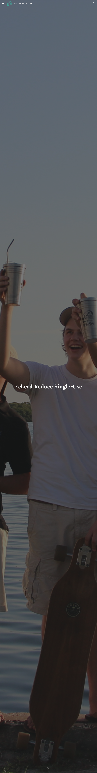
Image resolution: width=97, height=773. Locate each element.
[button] (3, 3)
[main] (48, 386)
